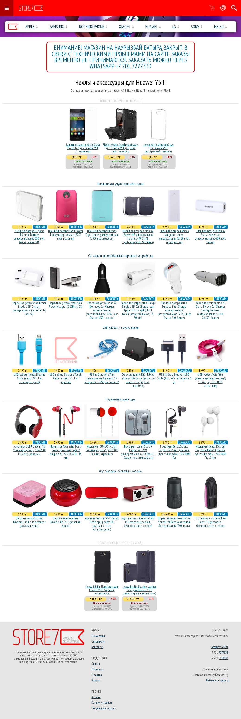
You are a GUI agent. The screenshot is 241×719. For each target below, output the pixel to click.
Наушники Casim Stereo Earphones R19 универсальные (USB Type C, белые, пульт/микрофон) (137, 452)
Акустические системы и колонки (121, 471)
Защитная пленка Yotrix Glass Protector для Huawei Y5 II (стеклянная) (83, 147)
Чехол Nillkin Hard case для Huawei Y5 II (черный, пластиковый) (102, 589)
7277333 (223, 652)
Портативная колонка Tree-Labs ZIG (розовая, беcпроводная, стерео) (210, 522)
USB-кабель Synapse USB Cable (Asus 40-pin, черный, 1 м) (174, 378)
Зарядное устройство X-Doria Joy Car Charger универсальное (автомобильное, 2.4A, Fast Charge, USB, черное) (102, 310)
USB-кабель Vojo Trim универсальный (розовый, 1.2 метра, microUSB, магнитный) (210, 380)
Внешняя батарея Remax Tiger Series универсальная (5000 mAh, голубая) (102, 234)
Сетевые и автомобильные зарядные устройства (120, 255)
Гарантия (96, 675)
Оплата (95, 664)
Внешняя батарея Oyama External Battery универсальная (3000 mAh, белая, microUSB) (29, 236)
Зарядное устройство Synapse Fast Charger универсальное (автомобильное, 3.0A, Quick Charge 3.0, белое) (174, 310)
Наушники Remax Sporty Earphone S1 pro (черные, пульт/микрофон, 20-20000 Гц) (174, 452)
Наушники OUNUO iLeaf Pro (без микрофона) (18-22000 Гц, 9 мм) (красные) (29, 450)
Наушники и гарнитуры (121, 399)
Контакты (97, 647)
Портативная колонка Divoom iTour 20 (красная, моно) (65, 522)
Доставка (97, 669)
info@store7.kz (219, 647)
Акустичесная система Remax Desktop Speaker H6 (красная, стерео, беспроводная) (102, 523)
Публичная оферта (217, 680)
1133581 (223, 658)
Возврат (95, 680)
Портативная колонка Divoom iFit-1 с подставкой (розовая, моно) (29, 522)
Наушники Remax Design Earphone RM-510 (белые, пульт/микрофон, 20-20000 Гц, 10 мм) (210, 452)
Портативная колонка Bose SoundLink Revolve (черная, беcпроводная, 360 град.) (174, 522)
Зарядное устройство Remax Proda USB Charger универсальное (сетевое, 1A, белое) (29, 308)
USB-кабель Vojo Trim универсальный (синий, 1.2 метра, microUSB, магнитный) (102, 378)
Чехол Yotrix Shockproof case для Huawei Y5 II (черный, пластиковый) (120, 147)
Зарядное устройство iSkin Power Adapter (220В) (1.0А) (65, 305)
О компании (98, 636)
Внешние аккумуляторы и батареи (120, 184)
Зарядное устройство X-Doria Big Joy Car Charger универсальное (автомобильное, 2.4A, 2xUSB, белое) (210, 310)
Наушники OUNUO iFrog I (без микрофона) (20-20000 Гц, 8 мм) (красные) (101, 450)
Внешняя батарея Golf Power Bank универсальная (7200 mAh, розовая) (65, 234)
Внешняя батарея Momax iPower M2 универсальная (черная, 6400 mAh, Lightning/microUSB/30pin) (138, 236)
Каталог (95, 697)
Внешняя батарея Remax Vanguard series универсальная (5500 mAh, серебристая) (174, 236)
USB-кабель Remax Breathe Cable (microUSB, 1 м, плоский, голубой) (29, 378)
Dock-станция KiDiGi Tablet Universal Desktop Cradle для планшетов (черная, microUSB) (138, 380)
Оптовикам (97, 641)
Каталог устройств (101, 702)
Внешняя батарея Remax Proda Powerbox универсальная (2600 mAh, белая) (210, 236)
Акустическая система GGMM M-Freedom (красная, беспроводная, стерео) (138, 522)
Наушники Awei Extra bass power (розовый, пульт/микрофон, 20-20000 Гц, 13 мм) (65, 452)
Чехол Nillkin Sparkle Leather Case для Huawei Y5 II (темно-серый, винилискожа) (139, 589)
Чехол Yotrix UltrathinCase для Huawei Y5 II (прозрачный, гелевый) (158, 147)
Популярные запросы (103, 708)
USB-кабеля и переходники (121, 327)
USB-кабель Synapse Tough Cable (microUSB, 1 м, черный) (65, 378)
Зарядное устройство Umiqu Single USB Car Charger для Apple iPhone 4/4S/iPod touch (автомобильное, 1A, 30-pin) (138, 310)
